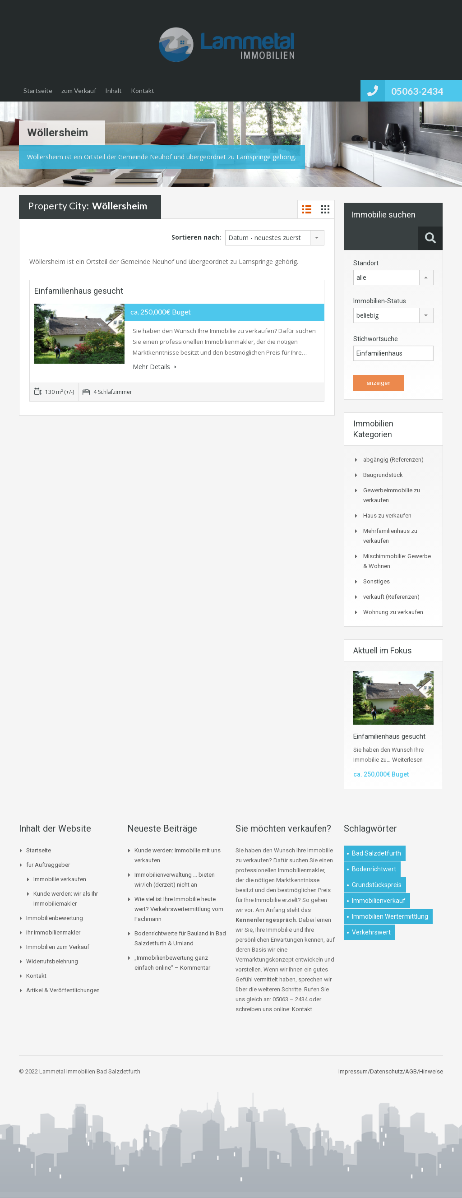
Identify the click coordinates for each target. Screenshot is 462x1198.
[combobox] (274, 237)
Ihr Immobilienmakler (53, 932)
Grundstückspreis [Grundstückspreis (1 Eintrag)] (377, 884)
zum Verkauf (78, 90)
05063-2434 (417, 91)
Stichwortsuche (375, 338)
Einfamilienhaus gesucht (78, 291)
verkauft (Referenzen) (391, 596)
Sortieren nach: (196, 237)
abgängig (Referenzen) (393, 459)
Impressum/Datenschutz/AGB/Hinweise (390, 1071)
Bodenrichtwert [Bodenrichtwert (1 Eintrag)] (374, 869)
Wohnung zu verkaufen (393, 612)
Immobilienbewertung (54, 918)
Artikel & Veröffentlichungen (63, 990)
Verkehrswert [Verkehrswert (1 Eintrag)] (371, 932)
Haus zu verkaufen (387, 515)
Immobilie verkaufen (59, 879)
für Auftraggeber (48, 864)
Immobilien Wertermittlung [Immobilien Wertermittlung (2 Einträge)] (390, 916)
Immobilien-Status (379, 301)
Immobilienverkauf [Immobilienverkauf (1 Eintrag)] (379, 900)
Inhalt (113, 90)
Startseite (37, 90)
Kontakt (142, 90)
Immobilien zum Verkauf (57, 947)
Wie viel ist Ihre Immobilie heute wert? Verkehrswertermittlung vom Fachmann (178, 909)
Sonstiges (376, 581)
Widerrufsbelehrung (52, 961)
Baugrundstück (383, 475)
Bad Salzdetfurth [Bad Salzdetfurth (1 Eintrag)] (376, 853)
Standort (366, 263)
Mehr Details (154, 366)
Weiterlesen (407, 759)
